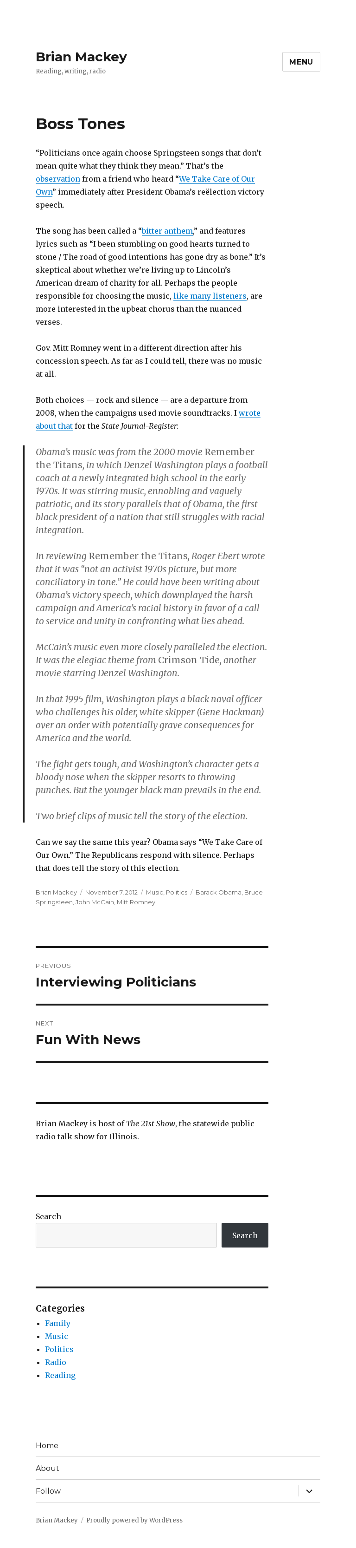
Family (57, 1323)
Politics (176, 892)
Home (47, 1445)
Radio (55, 1362)
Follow (48, 1491)
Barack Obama (219, 892)
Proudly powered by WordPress (134, 1520)
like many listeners (210, 295)
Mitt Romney (136, 902)
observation (58, 178)
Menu (301, 62)
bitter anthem (167, 230)
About (47, 1468)
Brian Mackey (81, 57)
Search (48, 1216)
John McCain (95, 902)
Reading (60, 1375)
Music (154, 892)
